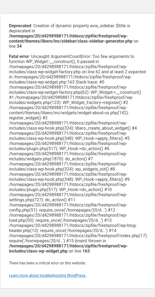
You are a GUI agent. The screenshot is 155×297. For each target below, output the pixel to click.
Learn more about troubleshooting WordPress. (47, 275)
